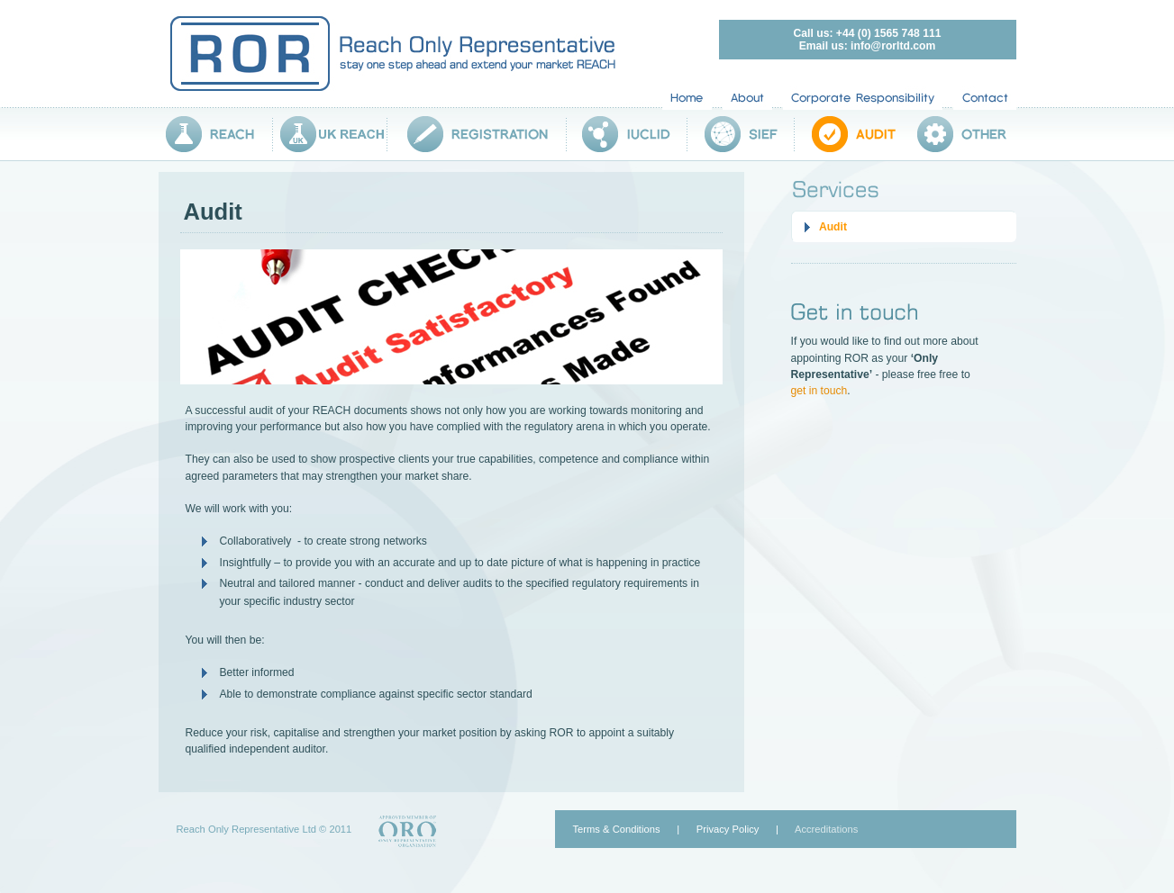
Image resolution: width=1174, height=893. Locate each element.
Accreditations (826, 829)
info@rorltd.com (893, 46)
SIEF (741, 134)
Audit (847, 134)
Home (687, 98)
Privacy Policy (728, 829)
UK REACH (330, 134)
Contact (984, 98)
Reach (216, 134)
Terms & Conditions (616, 829)
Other (958, 134)
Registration (477, 134)
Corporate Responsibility (862, 98)
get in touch (819, 390)
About (747, 98)
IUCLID (627, 134)
